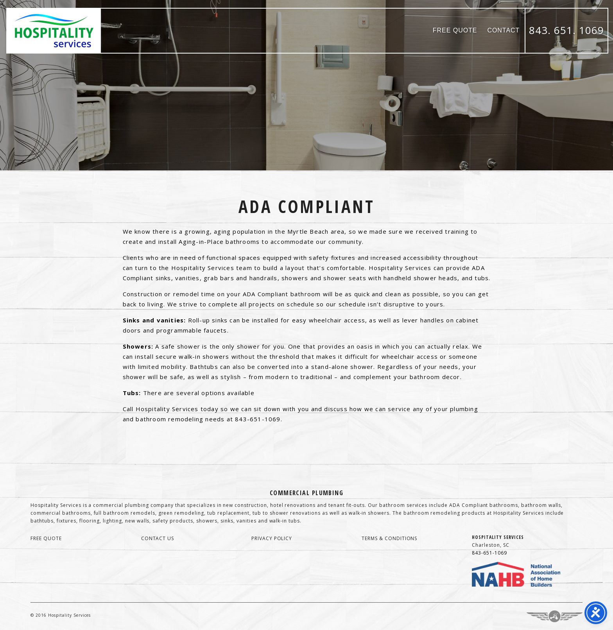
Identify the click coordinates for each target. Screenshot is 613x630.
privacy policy (271, 538)
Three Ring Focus (555, 616)
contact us (157, 538)
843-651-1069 (489, 552)
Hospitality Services (54, 31)
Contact (503, 30)
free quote (46, 538)
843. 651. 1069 (566, 30)
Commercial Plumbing (306, 493)
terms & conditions (389, 538)
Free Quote (455, 30)
